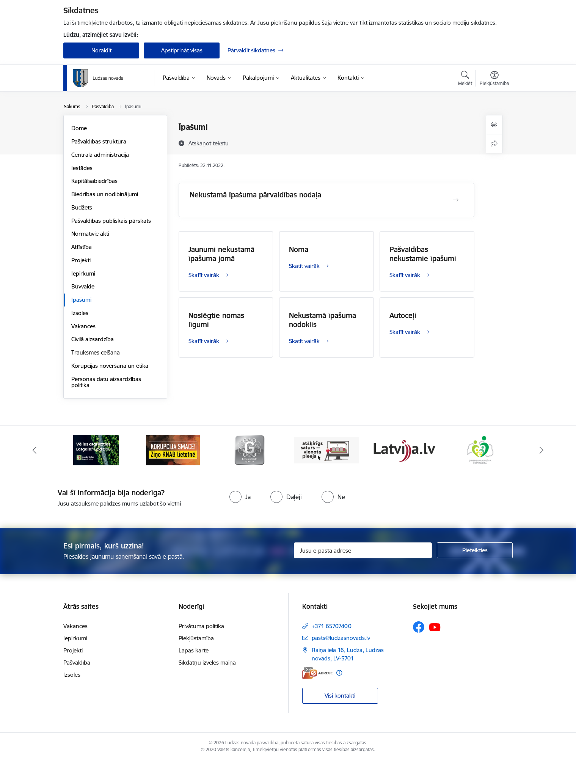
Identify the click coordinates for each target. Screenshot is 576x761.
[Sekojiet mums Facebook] (418, 627)
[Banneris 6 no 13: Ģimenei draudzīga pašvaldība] (480, 449)
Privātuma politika (201, 626)
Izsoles (79, 313)
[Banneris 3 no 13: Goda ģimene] (249, 449)
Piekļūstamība (196, 638)
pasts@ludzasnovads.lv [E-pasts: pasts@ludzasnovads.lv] (341, 637)
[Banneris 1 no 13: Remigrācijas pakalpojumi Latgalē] (96, 449)
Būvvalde (82, 286)
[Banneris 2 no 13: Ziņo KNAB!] (173, 449)
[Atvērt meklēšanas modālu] (465, 79)
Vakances (83, 326)
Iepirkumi (83, 273)
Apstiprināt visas (181, 50)
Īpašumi (81, 299)
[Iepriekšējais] (35, 450)
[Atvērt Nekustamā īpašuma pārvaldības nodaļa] (455, 200)
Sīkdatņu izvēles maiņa (207, 662)
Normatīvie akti (90, 233)
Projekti (81, 260)
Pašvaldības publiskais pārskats (111, 220)
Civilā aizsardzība (92, 339)
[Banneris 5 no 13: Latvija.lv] (403, 449)
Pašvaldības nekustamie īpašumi (422, 254)
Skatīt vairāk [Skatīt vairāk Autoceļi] (404, 332)
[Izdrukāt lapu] (494, 124)
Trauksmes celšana (95, 352)
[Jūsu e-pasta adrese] (363, 550)
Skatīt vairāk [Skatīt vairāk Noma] (304, 265)
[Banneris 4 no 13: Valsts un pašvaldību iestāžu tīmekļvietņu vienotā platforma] (326, 449)
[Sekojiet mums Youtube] (435, 626)
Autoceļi (402, 315)
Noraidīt (101, 50)
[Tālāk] (541, 450)
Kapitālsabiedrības (94, 180)
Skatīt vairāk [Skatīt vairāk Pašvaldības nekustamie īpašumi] (404, 275)
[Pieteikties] (475, 550)
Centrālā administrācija (100, 154)
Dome (79, 128)
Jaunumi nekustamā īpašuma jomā (221, 254)
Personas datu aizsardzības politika (106, 382)
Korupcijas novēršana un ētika (109, 365)
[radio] (240, 497)
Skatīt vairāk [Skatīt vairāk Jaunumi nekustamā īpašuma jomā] (203, 275)
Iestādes (82, 168)
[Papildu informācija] (339, 673)
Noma (298, 249)
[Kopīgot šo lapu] (494, 143)
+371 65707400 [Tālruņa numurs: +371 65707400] (332, 626)
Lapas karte (194, 650)
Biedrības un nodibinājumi (104, 194)
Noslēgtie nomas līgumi (216, 320)
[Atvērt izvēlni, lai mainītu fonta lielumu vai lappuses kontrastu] (494, 79)
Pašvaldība (76, 662)
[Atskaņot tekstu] (208, 143)
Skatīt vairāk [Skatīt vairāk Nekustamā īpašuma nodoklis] (304, 341)
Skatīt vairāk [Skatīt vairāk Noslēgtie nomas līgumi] (203, 341)
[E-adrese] (317, 672)
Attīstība (81, 247)
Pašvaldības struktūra (98, 141)
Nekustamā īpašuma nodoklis (322, 320)
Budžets (81, 207)
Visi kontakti (340, 695)
